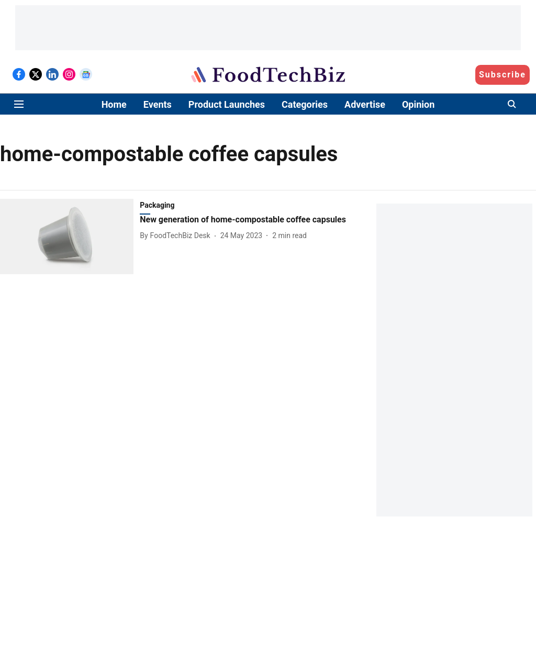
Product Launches (226, 104)
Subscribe (502, 75)
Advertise (364, 104)
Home (114, 104)
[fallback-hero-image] (70, 236)
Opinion (418, 104)
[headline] (245, 220)
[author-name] (177, 235)
